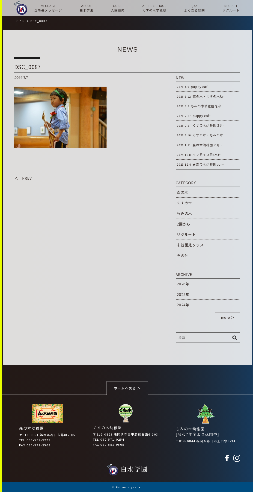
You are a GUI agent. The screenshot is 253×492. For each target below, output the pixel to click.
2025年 (183, 294)
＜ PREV (23, 178)
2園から (183, 224)
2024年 (183, 305)
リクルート (186, 234)
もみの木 (184, 213)
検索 (234, 337)
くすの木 (184, 202)
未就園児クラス (190, 245)
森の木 (182, 192)
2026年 (183, 284)
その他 (182, 255)
